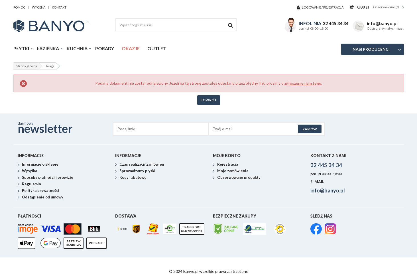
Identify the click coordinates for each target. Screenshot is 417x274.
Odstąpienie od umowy (42, 197)
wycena (38, 7)
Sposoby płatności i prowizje (47, 178)
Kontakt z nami (328, 155)
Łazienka (48, 48)
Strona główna (26, 66)
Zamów (309, 129)
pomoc (19, 7)
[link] (316, 229)
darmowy (65, 127)
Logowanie (312, 7)
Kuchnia (77, 48)
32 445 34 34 (335, 23)
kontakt (59, 7)
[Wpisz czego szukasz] (176, 25)
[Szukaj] (230, 25)
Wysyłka (29, 171)
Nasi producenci (371, 49)
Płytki (21, 48)
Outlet (156, 48)
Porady (104, 48)
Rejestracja (333, 7)
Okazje (131, 48)
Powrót (208, 100)
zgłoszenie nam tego (302, 83)
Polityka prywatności (40, 191)
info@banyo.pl (382, 23)
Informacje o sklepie (40, 165)
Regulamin (31, 184)
